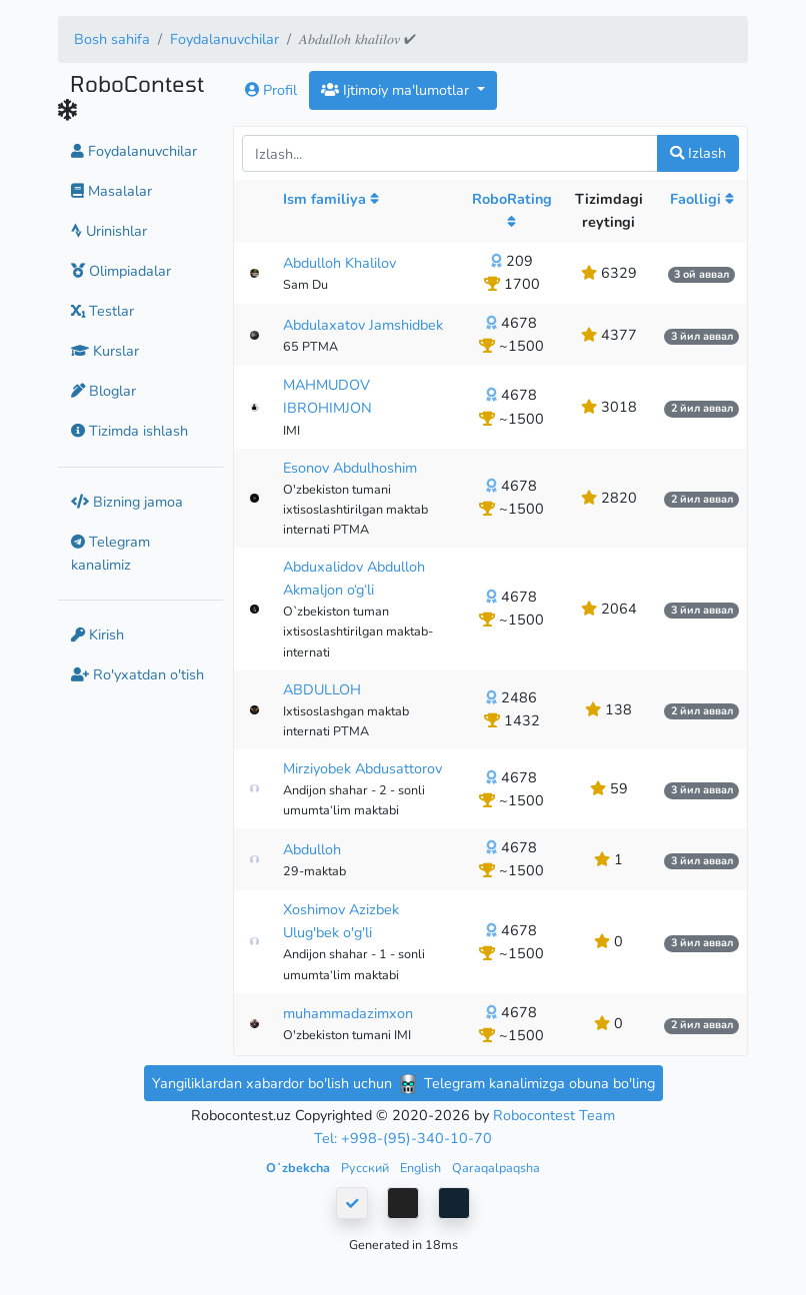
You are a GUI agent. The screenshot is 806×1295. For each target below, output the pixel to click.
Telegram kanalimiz (110, 553)
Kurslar (105, 351)
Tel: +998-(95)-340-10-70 (403, 1138)
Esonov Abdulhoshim (350, 468)
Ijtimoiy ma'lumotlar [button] (397, 90)
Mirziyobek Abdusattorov (362, 768)
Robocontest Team (554, 1115)
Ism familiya (331, 199)
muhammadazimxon (348, 1013)
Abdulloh (312, 849)
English (422, 1167)
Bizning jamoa (127, 502)
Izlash (698, 153)
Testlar (102, 311)
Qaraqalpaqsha (496, 1167)
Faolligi (702, 199)
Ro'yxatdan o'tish (137, 674)
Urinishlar (109, 231)
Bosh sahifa (112, 39)
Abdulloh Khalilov (339, 263)
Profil (271, 90)
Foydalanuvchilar (224, 39)
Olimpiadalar (121, 271)
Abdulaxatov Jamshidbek (363, 325)
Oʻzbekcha (299, 1167)
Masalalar (111, 191)
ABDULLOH (322, 689)
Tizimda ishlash (129, 431)
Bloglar (103, 391)
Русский (366, 1167)
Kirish (97, 635)
